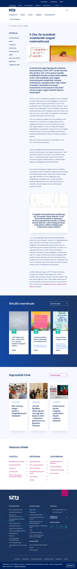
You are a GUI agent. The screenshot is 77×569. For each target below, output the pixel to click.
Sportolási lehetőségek (55, 466)
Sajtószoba (12, 45)
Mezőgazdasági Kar (13, 533)
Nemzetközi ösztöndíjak (15, 465)
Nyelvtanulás (12, 468)
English (61, 2)
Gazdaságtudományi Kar (15, 525)
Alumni (57, 5)
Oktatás (22, 15)
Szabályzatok (33, 512)
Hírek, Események (15, 19)
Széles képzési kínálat (35, 461)
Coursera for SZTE (13, 471)
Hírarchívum (12, 48)
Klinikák (31, 547)
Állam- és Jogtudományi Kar (15, 509)
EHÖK (31, 530)
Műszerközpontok (50, 15)
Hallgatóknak (38, 5)
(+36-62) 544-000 (57, 512)
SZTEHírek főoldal (14, 38)
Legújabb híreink (16, 402)
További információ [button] (20, 566)
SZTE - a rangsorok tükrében (36, 465)
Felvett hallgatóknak (28, 5)
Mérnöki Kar (12, 536)
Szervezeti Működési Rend (36, 514)
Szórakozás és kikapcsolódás (57, 470)
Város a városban (54, 473)
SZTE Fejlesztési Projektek (36, 532)
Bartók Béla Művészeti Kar (15, 512)
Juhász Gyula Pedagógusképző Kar (17, 531)
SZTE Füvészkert (34, 476)
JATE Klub (32, 480)
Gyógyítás (38, 15)
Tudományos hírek (14, 65)
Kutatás (30, 15)
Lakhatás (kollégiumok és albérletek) (56, 462)
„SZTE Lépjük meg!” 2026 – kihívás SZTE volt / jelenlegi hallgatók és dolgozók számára (18, 341)
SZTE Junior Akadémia (35, 468)
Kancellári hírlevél (15, 58)
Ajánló (11, 41)
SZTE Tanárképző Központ (15, 542)
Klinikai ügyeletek (34, 550)
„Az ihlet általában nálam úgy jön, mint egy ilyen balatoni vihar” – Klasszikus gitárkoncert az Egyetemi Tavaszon (38, 416)
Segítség (66, 559)
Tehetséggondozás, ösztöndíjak (16, 461)
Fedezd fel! (25, 26)
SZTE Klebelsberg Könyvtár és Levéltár (37, 472)
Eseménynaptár (56, 304)
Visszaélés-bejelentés (36, 559)
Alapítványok (33, 509)
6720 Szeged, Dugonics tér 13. (60, 509)
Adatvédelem (53, 2)
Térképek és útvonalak (54, 517)
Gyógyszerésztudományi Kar (16, 528)
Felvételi (20, 5)
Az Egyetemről (13, 15)
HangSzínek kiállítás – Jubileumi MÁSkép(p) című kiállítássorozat (40, 339)
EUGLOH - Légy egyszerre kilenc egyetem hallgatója (15, 475)
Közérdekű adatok (48, 559)
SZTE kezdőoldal (12, 5)
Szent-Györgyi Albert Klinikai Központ (38, 545)
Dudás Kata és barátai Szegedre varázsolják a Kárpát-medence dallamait (58, 413)
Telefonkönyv (44, 2)
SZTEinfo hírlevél (14, 51)
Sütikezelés (17, 559)
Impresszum (59, 559)
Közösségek (12, 61)
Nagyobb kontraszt (67, 2)
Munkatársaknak (46, 5)
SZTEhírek (20, 26)
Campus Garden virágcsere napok (61, 338)
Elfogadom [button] (70, 565)
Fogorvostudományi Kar (15, 523)
